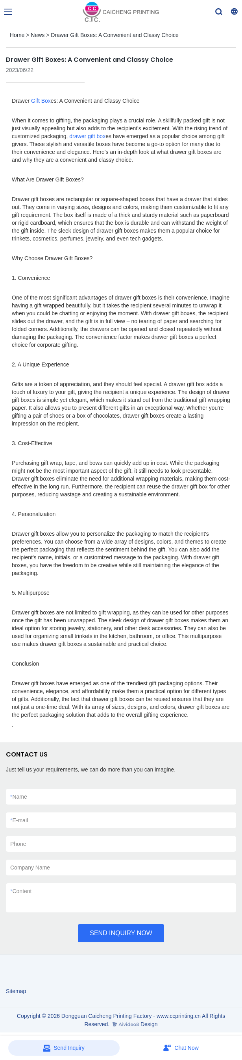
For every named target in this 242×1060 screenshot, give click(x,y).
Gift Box (41, 101)
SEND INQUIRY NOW (121, 933)
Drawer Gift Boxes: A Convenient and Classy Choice (115, 35)
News (37, 35)
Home (17, 35)
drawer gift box (87, 136)
